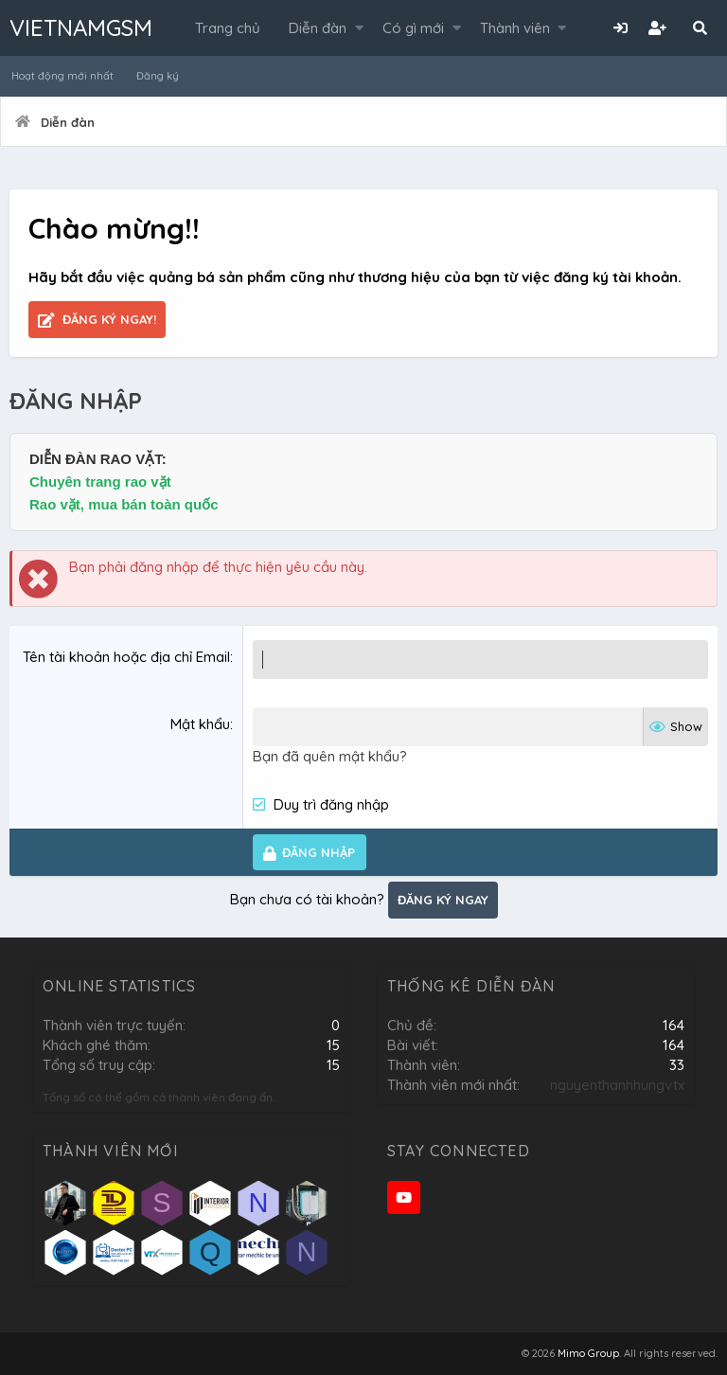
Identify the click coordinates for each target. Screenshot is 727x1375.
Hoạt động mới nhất (62, 75)
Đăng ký (157, 75)
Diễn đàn (317, 28)
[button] (359, 28)
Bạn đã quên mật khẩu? (330, 756)
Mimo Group (588, 1353)
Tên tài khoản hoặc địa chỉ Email (126, 657)
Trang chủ (227, 28)
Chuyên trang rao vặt (100, 481)
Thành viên (515, 28)
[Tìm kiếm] (700, 28)
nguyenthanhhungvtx (617, 1085)
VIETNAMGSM (80, 27)
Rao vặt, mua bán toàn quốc (124, 504)
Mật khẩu (200, 724)
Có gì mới (413, 28)
